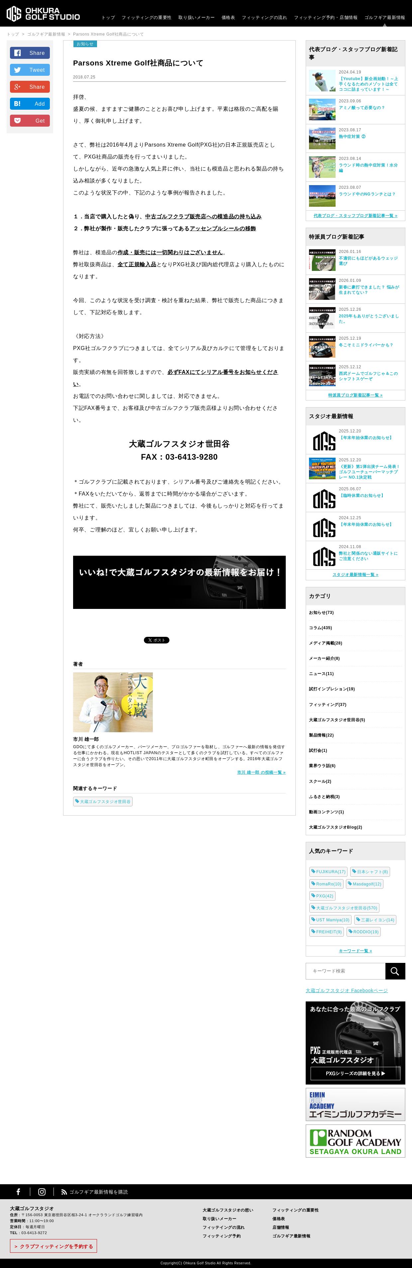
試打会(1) (318, 750)
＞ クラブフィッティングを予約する (53, 1246)
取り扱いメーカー (196, 17)
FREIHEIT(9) (329, 932)
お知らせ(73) (321, 612)
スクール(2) (320, 781)
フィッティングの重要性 (147, 17)
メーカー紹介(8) (324, 658)
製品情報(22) (321, 735)
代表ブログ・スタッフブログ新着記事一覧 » (356, 215)
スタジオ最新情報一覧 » (355, 574)
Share (37, 53)
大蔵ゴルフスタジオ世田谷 (105, 801)
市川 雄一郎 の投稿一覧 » (261, 772)
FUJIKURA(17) (331, 871)
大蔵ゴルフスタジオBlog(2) (335, 827)
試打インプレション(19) (332, 689)
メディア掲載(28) (325, 643)
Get (40, 121)
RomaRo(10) (329, 884)
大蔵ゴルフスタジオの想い (228, 1210)
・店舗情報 (346, 17)
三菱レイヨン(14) (377, 920)
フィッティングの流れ (264, 17)
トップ (108, 17)
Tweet (37, 70)
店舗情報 (280, 1227)
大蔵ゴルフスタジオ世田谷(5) (337, 720)
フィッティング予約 (326, 17)
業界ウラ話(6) (322, 765)
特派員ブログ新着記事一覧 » (355, 395)
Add (40, 104)
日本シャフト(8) (372, 871)
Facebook (18, 1192)
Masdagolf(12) (367, 884)
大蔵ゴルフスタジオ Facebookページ (347, 990)
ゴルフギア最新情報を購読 (98, 1192)
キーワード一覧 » (355, 951)
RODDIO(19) (366, 932)
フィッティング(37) (328, 704)
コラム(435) (320, 628)
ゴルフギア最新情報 (384, 17)
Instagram (41, 1192)
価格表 (228, 17)
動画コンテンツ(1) (326, 812)
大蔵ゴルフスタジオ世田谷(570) (346, 908)
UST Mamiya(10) (333, 920)
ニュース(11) (321, 673)
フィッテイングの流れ (224, 1227)
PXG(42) (325, 896)
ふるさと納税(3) (324, 796)
